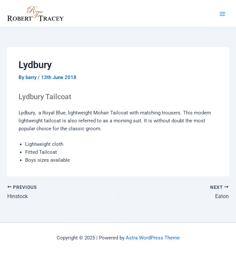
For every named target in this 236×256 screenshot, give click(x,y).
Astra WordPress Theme (153, 238)
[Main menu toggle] (222, 14)
